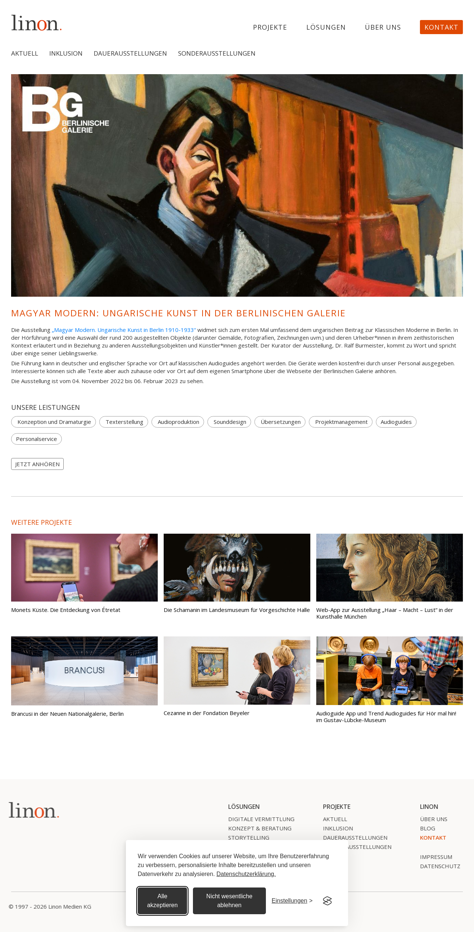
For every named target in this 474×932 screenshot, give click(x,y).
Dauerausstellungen (130, 53)
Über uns (383, 27)
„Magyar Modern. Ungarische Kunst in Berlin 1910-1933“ (124, 329)
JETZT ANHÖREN (37, 464)
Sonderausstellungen (217, 53)
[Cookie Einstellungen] (292, 901)
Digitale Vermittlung (258, 819)
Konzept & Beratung (256, 828)
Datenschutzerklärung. (246, 874)
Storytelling (245, 837)
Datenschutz (437, 866)
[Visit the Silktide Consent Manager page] (327, 901)
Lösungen (326, 27)
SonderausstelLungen (354, 846)
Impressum (433, 856)
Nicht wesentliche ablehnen (229, 900)
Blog (424, 828)
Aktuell (24, 53)
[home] (36, 22)
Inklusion (66, 53)
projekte (270, 27)
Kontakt (441, 27)
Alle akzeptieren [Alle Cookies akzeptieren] (162, 900)
